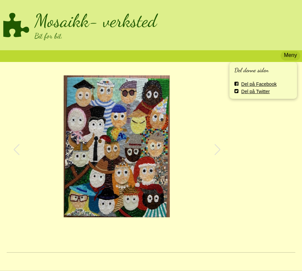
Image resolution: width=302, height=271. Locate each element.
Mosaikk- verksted (95, 20)
